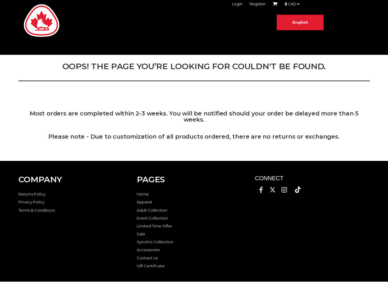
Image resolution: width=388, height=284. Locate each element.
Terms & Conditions (36, 210)
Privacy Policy (31, 202)
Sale (141, 234)
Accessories (148, 249)
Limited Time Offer (154, 226)
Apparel (144, 202)
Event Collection (152, 218)
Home (143, 194)
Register (257, 3)
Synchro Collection (155, 241)
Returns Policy (31, 194)
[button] (297, 189)
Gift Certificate (151, 265)
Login (237, 3)
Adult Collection (152, 210)
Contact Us (147, 258)
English (300, 22)
